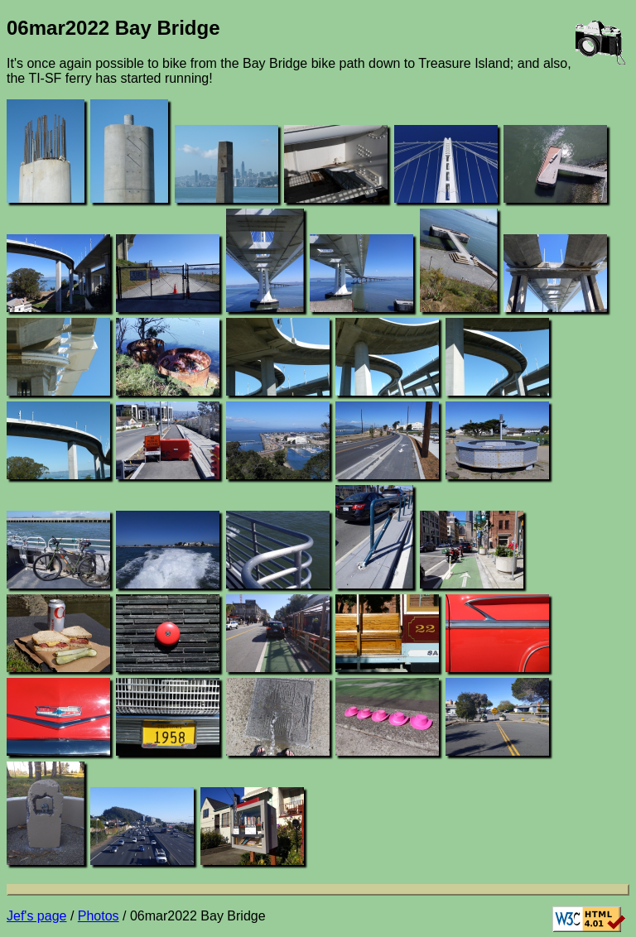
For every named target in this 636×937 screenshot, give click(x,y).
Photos (98, 916)
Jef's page (36, 916)
